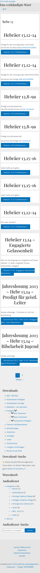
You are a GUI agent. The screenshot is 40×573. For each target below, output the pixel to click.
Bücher (15, 489)
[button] (15, 411)
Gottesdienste (17, 492)
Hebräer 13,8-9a (20, 96)
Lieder (9, 439)
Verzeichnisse (12, 443)
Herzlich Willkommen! (22, 547)
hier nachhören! (25, 141)
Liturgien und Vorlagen (15, 447)
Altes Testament (18, 413)
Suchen (30, 530)
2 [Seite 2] (22, 375)
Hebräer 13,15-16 (20, 158)
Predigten (12, 411)
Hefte (14, 515)
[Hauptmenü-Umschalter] (4, 9)
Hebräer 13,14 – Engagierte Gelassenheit (20, 245)
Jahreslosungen (13, 428)
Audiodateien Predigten (16, 399)
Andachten (11, 432)
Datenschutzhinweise (22, 553)
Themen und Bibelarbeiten (17, 424)
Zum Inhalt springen (8, 1)
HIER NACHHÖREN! (26, 79)
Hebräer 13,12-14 (20, 35)
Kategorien (11, 486)
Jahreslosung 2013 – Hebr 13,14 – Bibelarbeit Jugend (20, 340)
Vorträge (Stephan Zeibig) (22, 496)
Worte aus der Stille (14, 451)
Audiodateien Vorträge (15, 403)
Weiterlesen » (15, 52)
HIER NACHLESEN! (29, 47)
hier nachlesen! (28, 109)
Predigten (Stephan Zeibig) (22, 500)
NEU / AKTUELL (12, 396)
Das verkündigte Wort (15, 5)
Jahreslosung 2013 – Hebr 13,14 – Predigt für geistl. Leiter (20, 294)
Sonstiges (10, 436)
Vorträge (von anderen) (21, 504)
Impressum (22, 550)
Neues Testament (19, 417)
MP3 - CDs (16, 511)
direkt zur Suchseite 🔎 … (17, 469)
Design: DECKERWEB (25, 567)
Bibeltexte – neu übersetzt (17, 407)
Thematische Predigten (21, 421)
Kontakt (22, 556)
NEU (8, 519)
